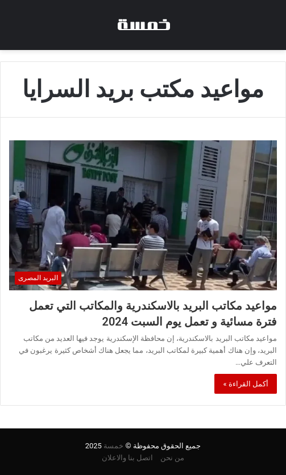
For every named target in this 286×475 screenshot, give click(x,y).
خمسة (113, 445)
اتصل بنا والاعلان (127, 457)
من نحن (172, 457)
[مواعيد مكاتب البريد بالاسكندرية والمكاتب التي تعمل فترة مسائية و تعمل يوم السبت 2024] (143, 215)
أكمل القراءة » (245, 384)
